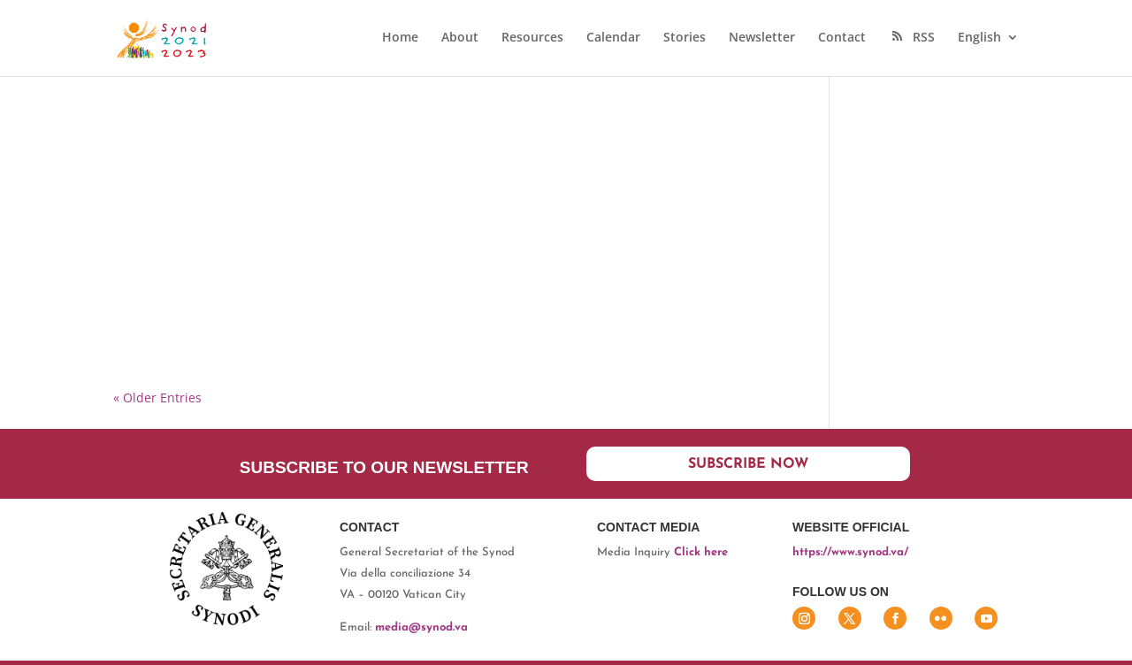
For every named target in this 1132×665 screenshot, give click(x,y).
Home (400, 38)
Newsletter (762, 38)
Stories (684, 38)
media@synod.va (421, 627)
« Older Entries (157, 397)
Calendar (613, 38)
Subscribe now (748, 464)
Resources (532, 38)
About (459, 38)
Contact (842, 38)
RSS (912, 38)
